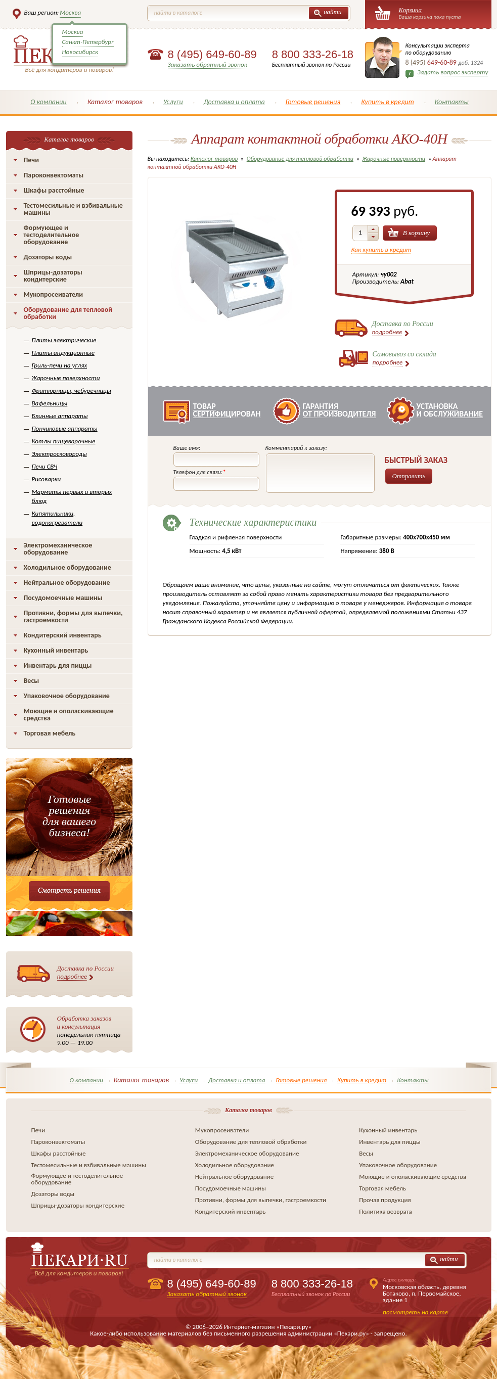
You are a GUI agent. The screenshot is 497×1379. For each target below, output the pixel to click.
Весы (31, 680)
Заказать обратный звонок (207, 64)
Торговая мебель (50, 733)
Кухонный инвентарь (56, 650)
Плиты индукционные (63, 352)
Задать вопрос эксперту (453, 72)
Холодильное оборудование (67, 567)
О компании (48, 102)
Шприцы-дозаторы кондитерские (53, 276)
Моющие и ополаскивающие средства (69, 714)
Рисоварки (46, 479)
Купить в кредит (387, 102)
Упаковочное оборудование (67, 696)
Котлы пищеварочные (64, 441)
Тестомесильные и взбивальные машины (73, 209)
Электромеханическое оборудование (58, 549)
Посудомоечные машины (63, 597)
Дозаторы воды (48, 257)
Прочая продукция (385, 1200)
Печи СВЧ (45, 466)
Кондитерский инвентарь (63, 635)
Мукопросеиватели (53, 294)
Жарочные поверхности (66, 378)
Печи (31, 160)
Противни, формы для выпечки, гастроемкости (73, 616)
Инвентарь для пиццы (58, 665)
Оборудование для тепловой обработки (68, 313)
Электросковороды (59, 453)
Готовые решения (313, 102)
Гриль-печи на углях (59, 365)
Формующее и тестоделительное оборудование (51, 234)
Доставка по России (85, 972)
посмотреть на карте (415, 1312)
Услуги (173, 102)
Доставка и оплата (234, 102)
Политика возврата (385, 1211)
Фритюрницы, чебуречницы (71, 390)
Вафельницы (50, 403)
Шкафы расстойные (54, 190)
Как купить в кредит (381, 249)
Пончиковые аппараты (65, 428)
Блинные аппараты (60, 416)
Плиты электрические (64, 340)
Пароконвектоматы (54, 175)
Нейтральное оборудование (67, 582)
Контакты (452, 102)
